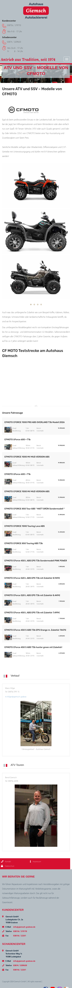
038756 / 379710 (14, 25)
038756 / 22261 (19, 936)
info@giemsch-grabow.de (24, 927)
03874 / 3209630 (14, 42)
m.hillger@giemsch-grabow (15, 697)
